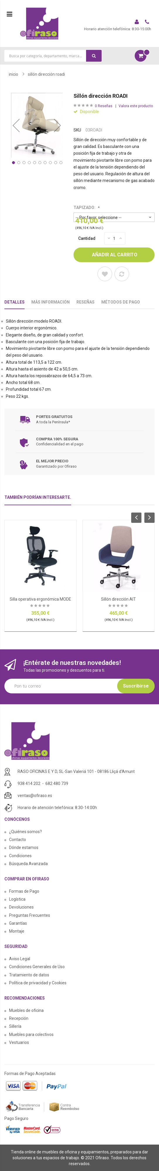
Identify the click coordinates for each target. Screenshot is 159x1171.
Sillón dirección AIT (118, 599)
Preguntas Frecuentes (29, 915)
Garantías (18, 923)
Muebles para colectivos (31, 1034)
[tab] (37, 499)
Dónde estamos (23, 847)
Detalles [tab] (14, 302)
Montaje (16, 931)
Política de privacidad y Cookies (37, 982)
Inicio (13, 74)
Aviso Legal (19, 958)
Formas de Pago (24, 891)
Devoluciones (21, 907)
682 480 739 (56, 783)
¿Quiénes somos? (25, 831)
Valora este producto (136, 106)
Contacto (17, 839)
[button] (16, 125)
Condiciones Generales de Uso (37, 966)
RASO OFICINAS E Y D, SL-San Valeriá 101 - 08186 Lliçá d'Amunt (76, 771)
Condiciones (20, 855)
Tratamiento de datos (29, 975)
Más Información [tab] (50, 302)
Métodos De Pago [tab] (120, 302)
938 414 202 (29, 783)
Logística (17, 899)
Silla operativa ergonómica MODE (40, 599)
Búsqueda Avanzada (28, 863)
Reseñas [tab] (85, 302)
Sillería (15, 1026)
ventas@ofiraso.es (35, 795)
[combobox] (53, 56)
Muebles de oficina (26, 1010)
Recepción (18, 1018)
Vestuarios (19, 1042)
